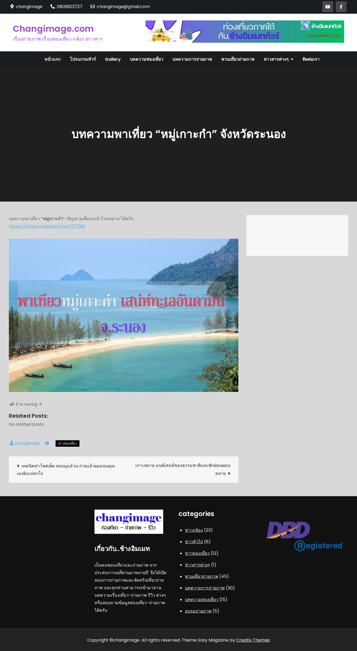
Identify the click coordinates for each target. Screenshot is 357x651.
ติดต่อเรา (311, 59)
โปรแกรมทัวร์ (83, 59)
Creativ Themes (253, 640)
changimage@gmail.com (120, 6)
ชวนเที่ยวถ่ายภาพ (237, 59)
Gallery (113, 59)
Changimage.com (53, 29)
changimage (27, 443)
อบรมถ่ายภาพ (198, 611)
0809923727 (66, 6)
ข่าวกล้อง (194, 530)
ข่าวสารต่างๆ (276, 59)
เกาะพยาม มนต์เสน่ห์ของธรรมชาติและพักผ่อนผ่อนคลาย (182, 469)
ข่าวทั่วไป (194, 542)
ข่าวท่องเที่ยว (67, 443)
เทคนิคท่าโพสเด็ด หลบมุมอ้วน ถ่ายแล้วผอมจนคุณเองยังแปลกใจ (66, 470)
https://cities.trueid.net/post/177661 (47, 226)
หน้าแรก (53, 59)
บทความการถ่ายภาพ (192, 59)
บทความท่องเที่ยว (146, 59)
